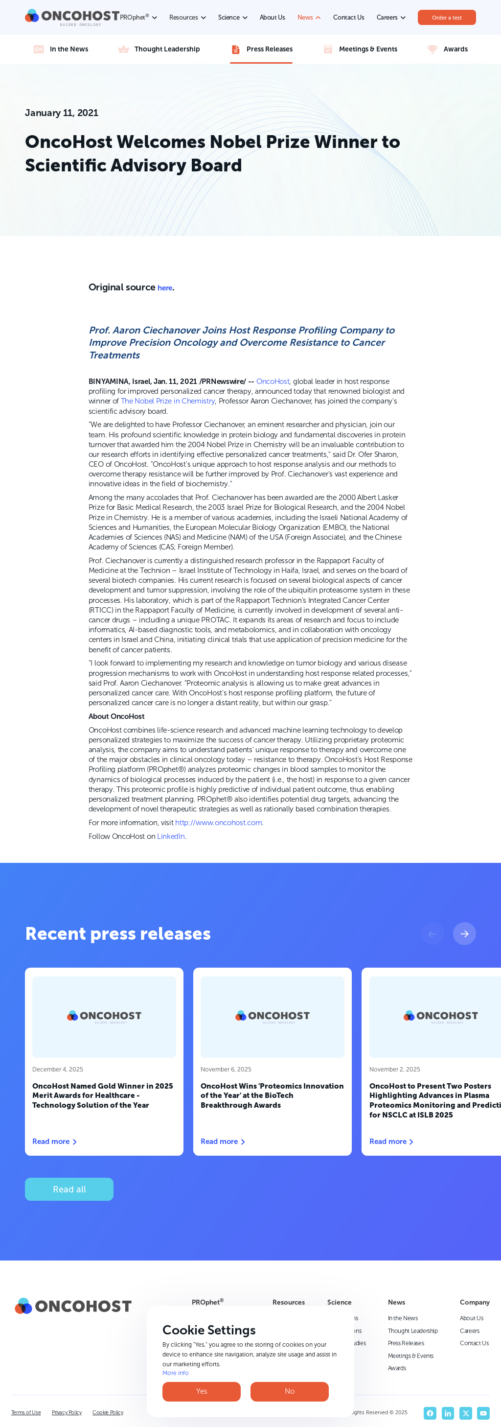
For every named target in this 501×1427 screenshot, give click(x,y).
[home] (72, 17)
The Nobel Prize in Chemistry (168, 401)
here (165, 288)
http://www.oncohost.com (218, 822)
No (290, 1391)
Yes (201, 1391)
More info (175, 1373)
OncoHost (273, 381)
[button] (432, 933)
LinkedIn (171, 836)
